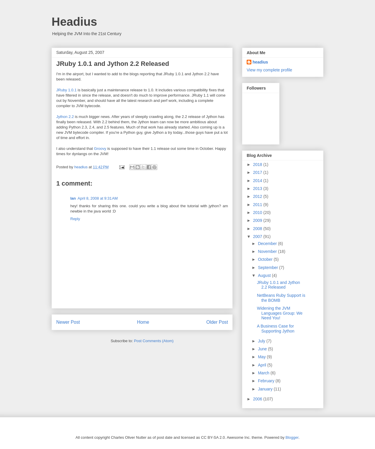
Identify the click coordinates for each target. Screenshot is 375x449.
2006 (258, 399)
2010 (258, 212)
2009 (258, 220)
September (268, 267)
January (266, 389)
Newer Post (68, 322)
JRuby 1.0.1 (66, 90)
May (262, 356)
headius (260, 62)
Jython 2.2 (65, 116)
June (263, 349)
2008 (258, 228)
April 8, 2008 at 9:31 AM (98, 198)
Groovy (100, 148)
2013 (258, 188)
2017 (258, 172)
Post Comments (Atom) (153, 341)
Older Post (217, 322)
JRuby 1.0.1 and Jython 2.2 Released (278, 285)
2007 (258, 236)
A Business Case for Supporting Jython (275, 328)
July (262, 341)
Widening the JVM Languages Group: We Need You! (280, 313)
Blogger (292, 437)
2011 (258, 204)
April (262, 365)
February (266, 380)
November (268, 251)
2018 (258, 164)
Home (143, 322)
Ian (73, 198)
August (265, 275)
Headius (74, 21)
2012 (258, 196)
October (266, 259)
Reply (75, 219)
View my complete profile (269, 70)
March (264, 373)
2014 (258, 180)
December (268, 243)
